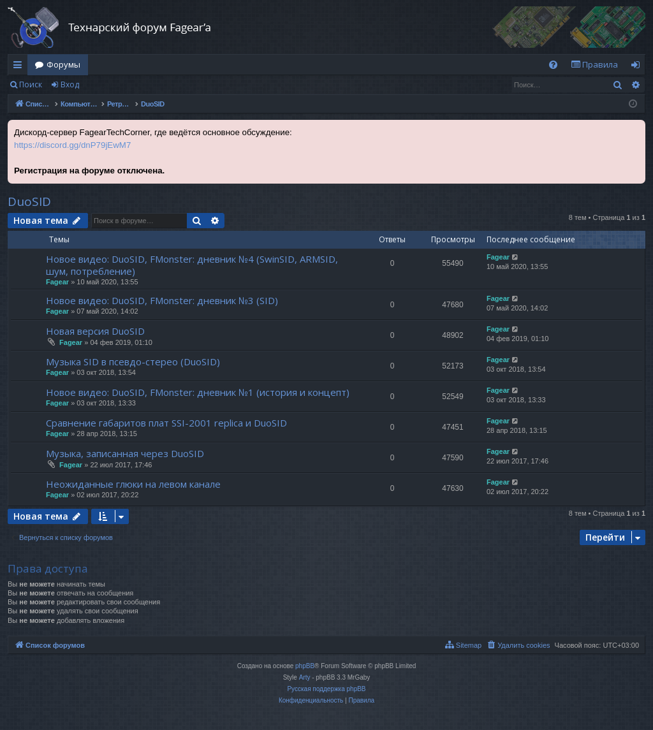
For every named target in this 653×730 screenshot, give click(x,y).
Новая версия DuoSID (95, 331)
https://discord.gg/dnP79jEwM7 (72, 145)
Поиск (30, 84)
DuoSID (29, 201)
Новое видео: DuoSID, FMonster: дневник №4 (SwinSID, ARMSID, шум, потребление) (192, 264)
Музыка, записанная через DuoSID (125, 453)
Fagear (57, 282)
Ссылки (20, 67)
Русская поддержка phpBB (326, 688)
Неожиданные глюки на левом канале (133, 484)
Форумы (63, 64)
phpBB (304, 665)
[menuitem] (553, 64)
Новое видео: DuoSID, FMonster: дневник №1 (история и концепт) (197, 392)
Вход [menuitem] (638, 67)
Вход (70, 84)
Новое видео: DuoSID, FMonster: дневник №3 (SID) (162, 300)
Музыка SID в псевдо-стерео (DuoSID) (133, 361)
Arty (305, 677)
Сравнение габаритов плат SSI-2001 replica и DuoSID (166, 422)
